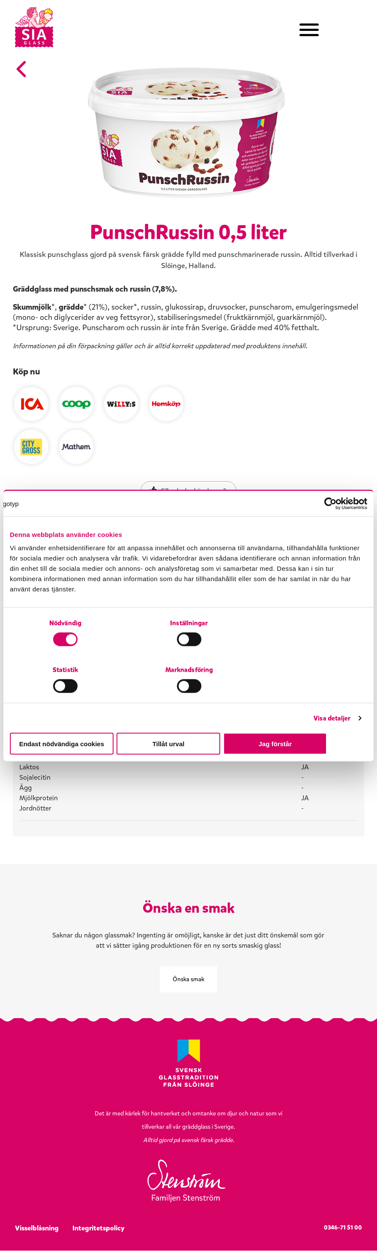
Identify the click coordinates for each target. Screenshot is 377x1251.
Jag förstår (309, 720)
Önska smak (188, 979)
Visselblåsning (37, 1228)
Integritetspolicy (98, 1228)
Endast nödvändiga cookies (68, 720)
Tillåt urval (189, 720)
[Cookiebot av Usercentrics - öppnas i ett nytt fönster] (329, 527)
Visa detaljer (332, 694)
